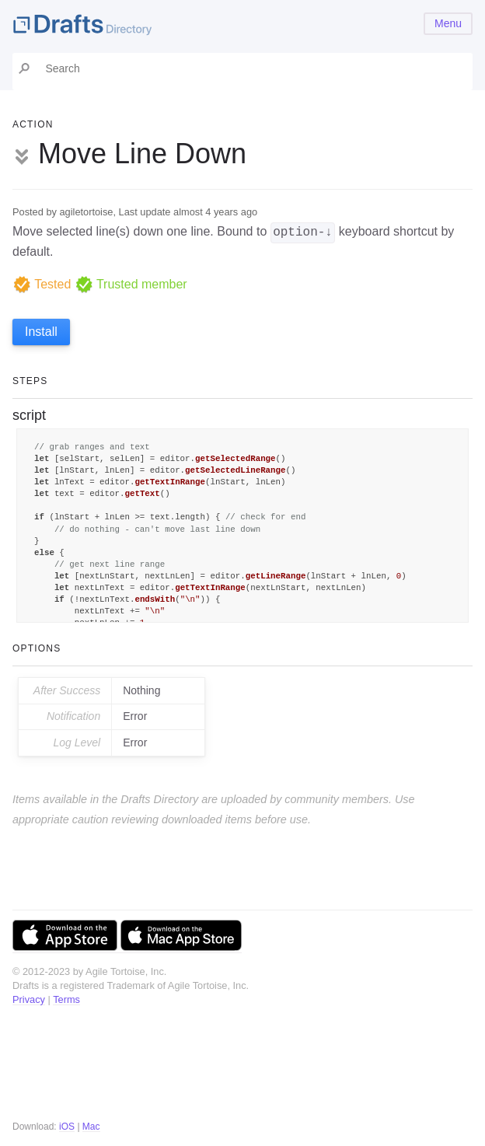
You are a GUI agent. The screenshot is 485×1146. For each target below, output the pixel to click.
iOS (67, 1126)
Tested (41, 284)
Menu (448, 23)
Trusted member (131, 284)
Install (41, 331)
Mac (91, 1126)
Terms (66, 999)
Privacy (28, 999)
